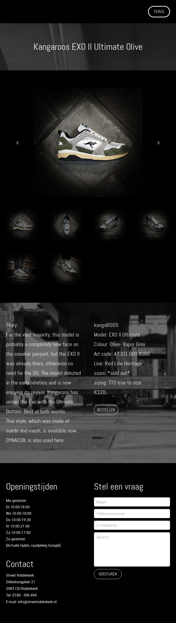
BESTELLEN (106, 410)
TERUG (159, 11)
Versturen (108, 574)
